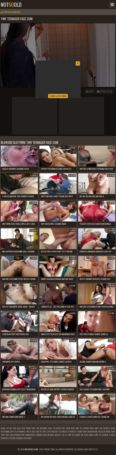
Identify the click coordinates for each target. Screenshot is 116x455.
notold (11, 5)
